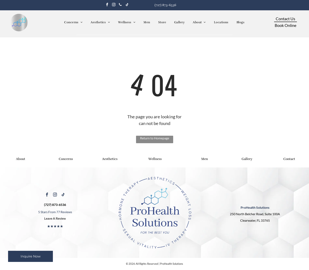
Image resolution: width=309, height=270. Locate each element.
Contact (289, 159)
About (20, 159)
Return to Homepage (154, 138)
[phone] (120, 5)
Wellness (155, 159)
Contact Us (285, 18)
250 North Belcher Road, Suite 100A (255, 214)
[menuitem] (73, 22)
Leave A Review (55, 218)
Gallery (247, 159)
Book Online (285, 25)
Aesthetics (109, 159)
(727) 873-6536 (165, 5)
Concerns (66, 159)
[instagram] (113, 5)
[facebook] (107, 5)
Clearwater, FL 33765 (255, 220)
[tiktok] (127, 5)
